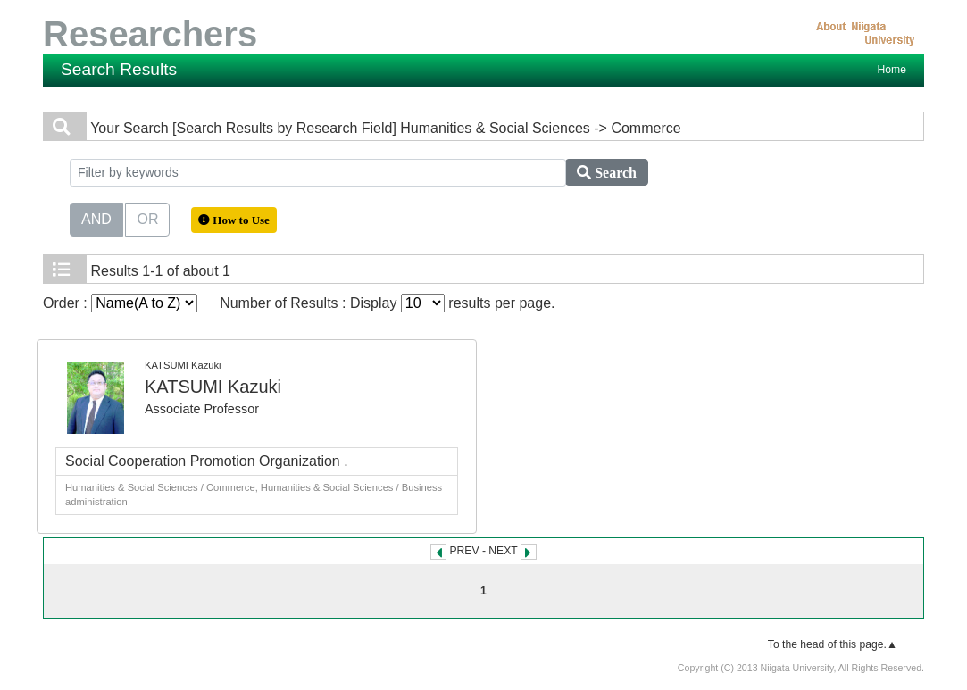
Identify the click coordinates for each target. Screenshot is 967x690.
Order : (120, 303)
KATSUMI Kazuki (213, 386)
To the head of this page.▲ (832, 644)
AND (96, 218)
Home (892, 69)
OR (147, 218)
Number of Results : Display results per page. (387, 303)
